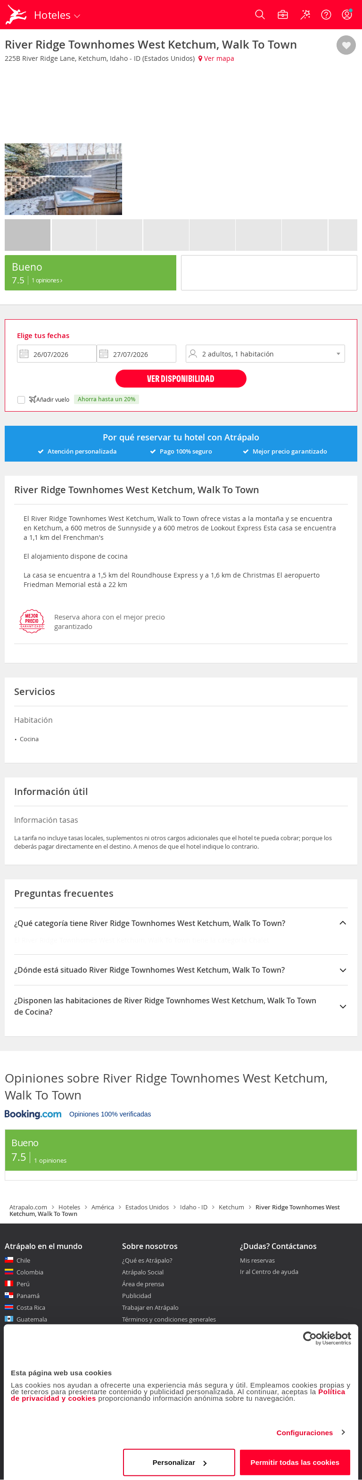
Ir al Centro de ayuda (269, 1272)
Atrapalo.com (28, 1207)
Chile (23, 1260)
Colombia (29, 1272)
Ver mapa (216, 58)
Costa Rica (30, 1307)
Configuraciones (305, 1429)
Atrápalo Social (143, 1272)
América (102, 1207)
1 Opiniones (47, 280)
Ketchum (231, 1207)
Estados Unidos (147, 1207)
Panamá (28, 1295)
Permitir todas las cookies (295, 1459)
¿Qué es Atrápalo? (147, 1260)
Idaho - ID (193, 1207)
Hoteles (69, 1207)
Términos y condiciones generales (169, 1319)
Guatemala (31, 1319)
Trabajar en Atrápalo (150, 1307)
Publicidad (136, 1295)
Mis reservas (257, 1261)
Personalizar (179, 1459)
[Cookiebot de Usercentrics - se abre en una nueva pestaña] (310, 1335)
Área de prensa (143, 1284)
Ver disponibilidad (180, 378)
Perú (23, 1284)
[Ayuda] (326, 14)
